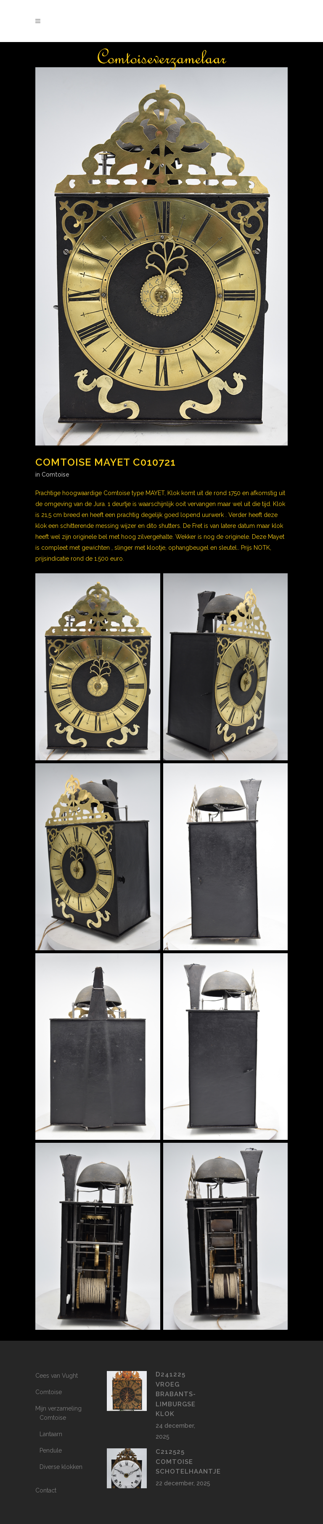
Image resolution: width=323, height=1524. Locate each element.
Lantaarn (51, 1434)
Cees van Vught (56, 1375)
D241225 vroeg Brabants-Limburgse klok (176, 1394)
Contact (45, 1490)
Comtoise (55, 474)
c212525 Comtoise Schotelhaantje (188, 1461)
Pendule (51, 1450)
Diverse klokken (61, 1466)
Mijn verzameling (58, 1408)
